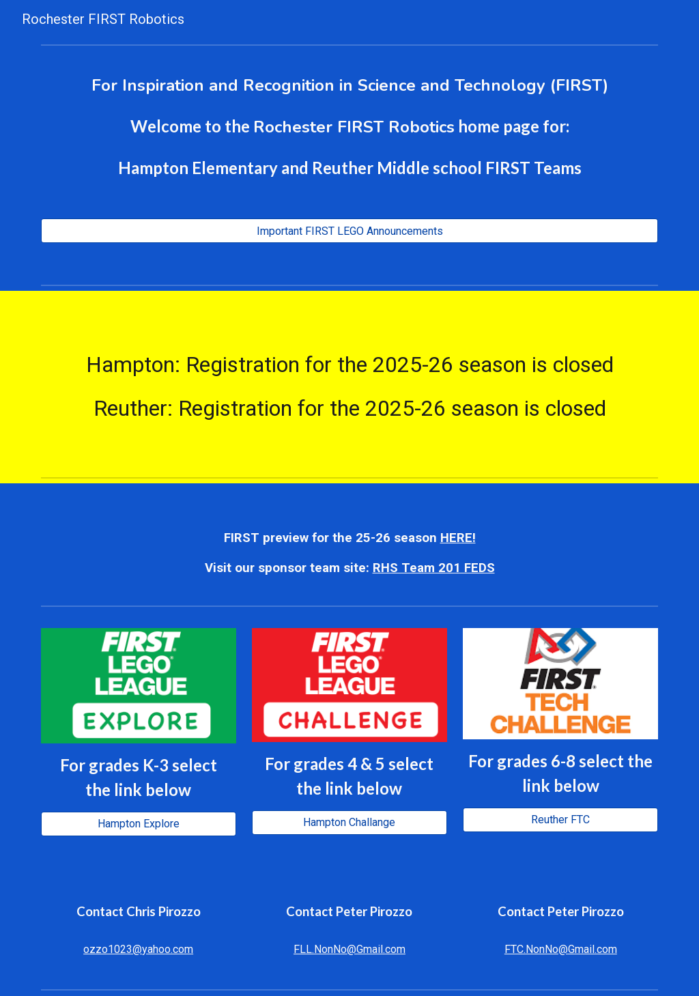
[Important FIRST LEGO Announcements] (350, 231)
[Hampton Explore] (139, 823)
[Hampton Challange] (349, 822)
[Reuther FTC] (560, 819)
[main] (350, 126)
